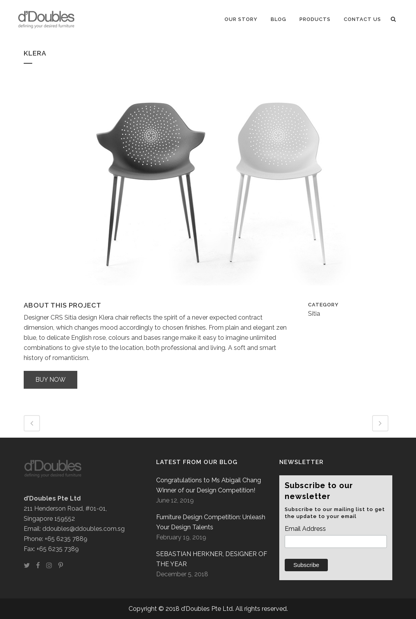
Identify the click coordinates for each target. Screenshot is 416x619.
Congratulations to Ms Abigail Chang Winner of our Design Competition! (208, 485)
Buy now (50, 379)
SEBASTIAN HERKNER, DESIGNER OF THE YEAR (211, 559)
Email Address (305, 528)
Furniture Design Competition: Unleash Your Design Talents (210, 522)
